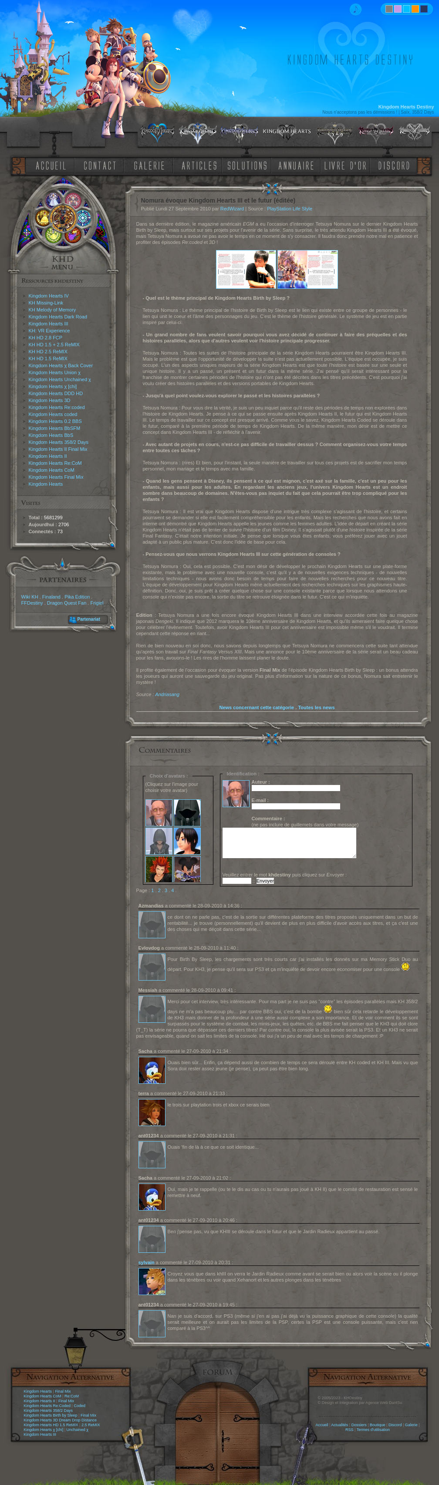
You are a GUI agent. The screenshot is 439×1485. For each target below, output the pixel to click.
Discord (395, 1425)
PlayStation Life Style (289, 208)
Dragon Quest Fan (67, 603)
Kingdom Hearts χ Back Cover (61, 365)
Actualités (339, 1425)
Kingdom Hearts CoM (51, 470)
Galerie (411, 1425)
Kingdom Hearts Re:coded (57, 407)
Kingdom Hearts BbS (51, 435)
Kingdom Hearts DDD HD (56, 393)
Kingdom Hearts (46, 484)
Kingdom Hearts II (48, 456)
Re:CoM (71, 1396)
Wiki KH (29, 596)
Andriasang (167, 694)
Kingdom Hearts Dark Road (58, 316)
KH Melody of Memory (52, 309)
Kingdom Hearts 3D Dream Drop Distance (60, 1420)
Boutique (377, 1425)
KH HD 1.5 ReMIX (48, 358)
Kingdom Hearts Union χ (55, 372)
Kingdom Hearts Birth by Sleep (51, 1415)
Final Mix (63, 1391)
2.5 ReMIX (90, 1425)
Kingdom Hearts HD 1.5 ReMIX (51, 1425)
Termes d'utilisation (373, 1429)
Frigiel (96, 603)
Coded (79, 1406)
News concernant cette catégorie (256, 707)
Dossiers (359, 1425)
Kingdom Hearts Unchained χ (60, 379)
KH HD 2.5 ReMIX (48, 351)
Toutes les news (316, 707)
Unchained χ (77, 1429)
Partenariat (89, 619)
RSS (349, 1429)
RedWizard (232, 208)
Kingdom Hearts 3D (50, 400)
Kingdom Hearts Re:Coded (47, 1406)
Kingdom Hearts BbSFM (55, 428)
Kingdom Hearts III (48, 323)
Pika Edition (77, 596)
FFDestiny (32, 603)
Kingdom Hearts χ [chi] (53, 386)
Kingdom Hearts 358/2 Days (59, 442)
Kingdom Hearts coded (53, 414)
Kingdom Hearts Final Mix (56, 477)
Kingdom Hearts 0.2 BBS (55, 421)
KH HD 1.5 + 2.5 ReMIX (54, 344)
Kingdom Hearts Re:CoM (55, 463)
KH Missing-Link (46, 302)
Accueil (321, 1425)
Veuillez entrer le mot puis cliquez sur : (285, 874)
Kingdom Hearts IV (49, 295)
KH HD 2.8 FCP (46, 337)
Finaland (51, 596)
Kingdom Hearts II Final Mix (58, 449)
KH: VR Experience (49, 330)
